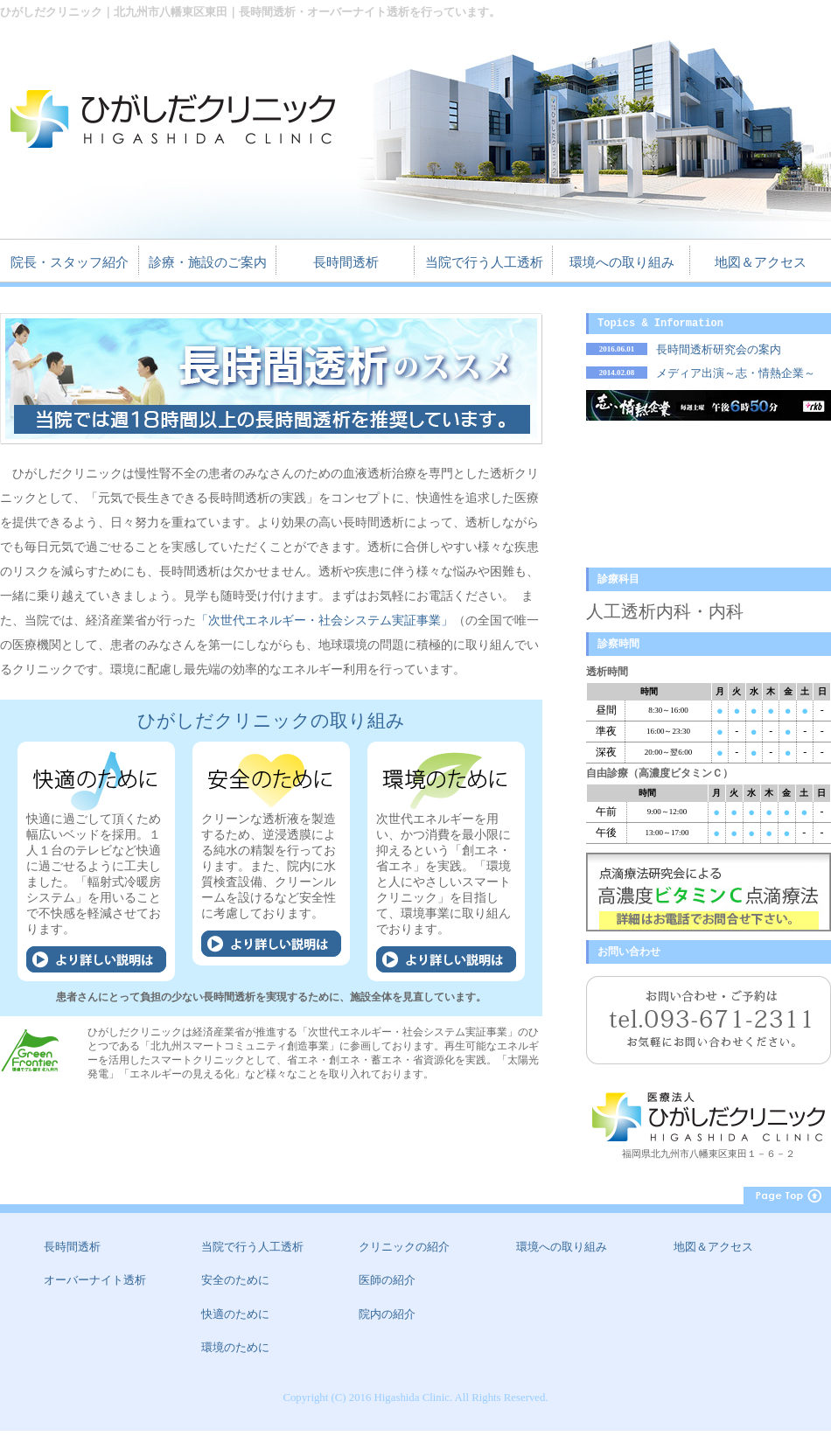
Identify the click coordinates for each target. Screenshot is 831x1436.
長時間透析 (346, 263)
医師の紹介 (387, 1285)
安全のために (235, 1285)
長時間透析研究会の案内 (718, 352)
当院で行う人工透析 (484, 263)
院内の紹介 (387, 1320)
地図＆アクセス (761, 263)
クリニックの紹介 (404, 1252)
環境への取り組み (621, 263)
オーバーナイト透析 (95, 1285)
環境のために (235, 1353)
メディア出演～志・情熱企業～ (735, 376)
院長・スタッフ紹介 (69, 263)
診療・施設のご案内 (208, 263)
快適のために (235, 1320)
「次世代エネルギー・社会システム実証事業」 (324, 620)
